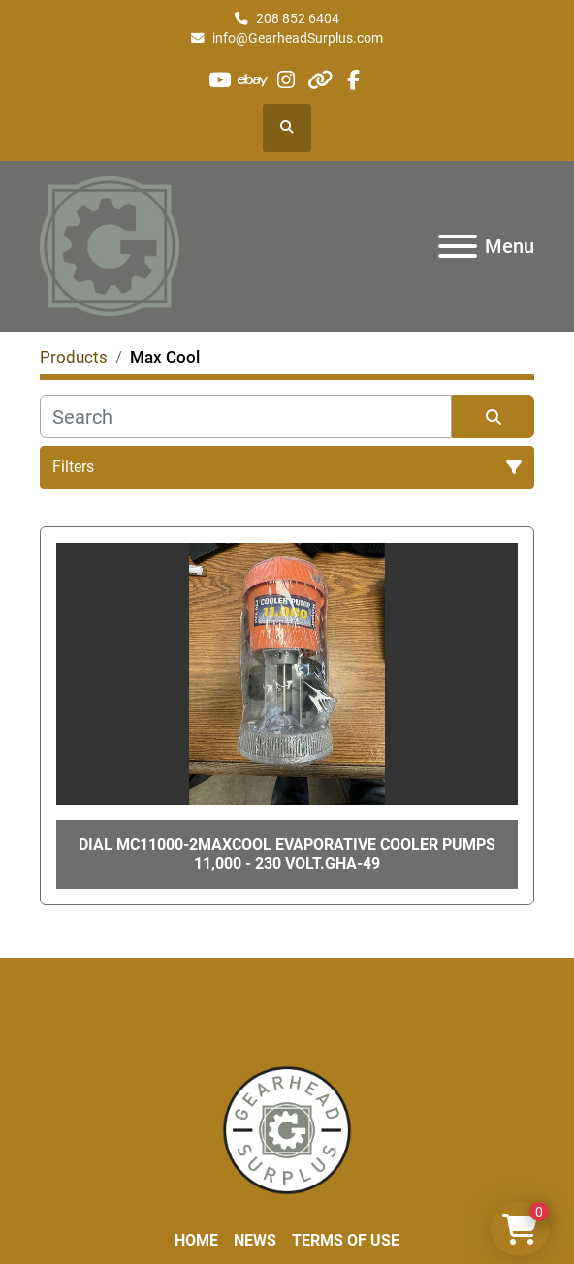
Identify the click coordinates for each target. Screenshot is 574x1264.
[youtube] (220, 80)
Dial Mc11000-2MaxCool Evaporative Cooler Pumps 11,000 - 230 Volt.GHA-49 (287, 854)
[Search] (246, 416)
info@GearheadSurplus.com (297, 38)
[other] (319, 80)
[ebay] (254, 80)
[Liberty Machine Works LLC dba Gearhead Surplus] (287, 1129)
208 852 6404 (297, 18)
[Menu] (457, 246)
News (255, 1240)
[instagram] (287, 80)
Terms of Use (345, 1240)
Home (196, 1240)
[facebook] (352, 80)
